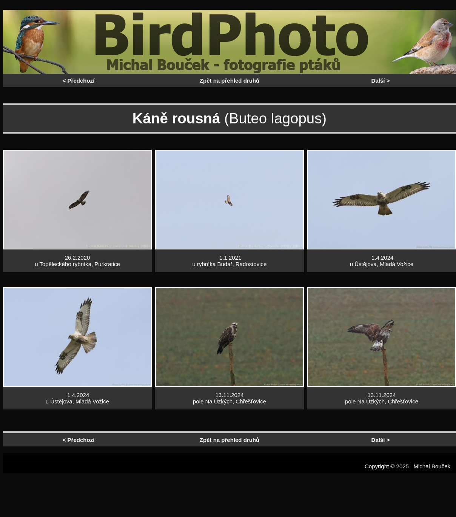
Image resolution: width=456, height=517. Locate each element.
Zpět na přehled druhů (229, 80)
